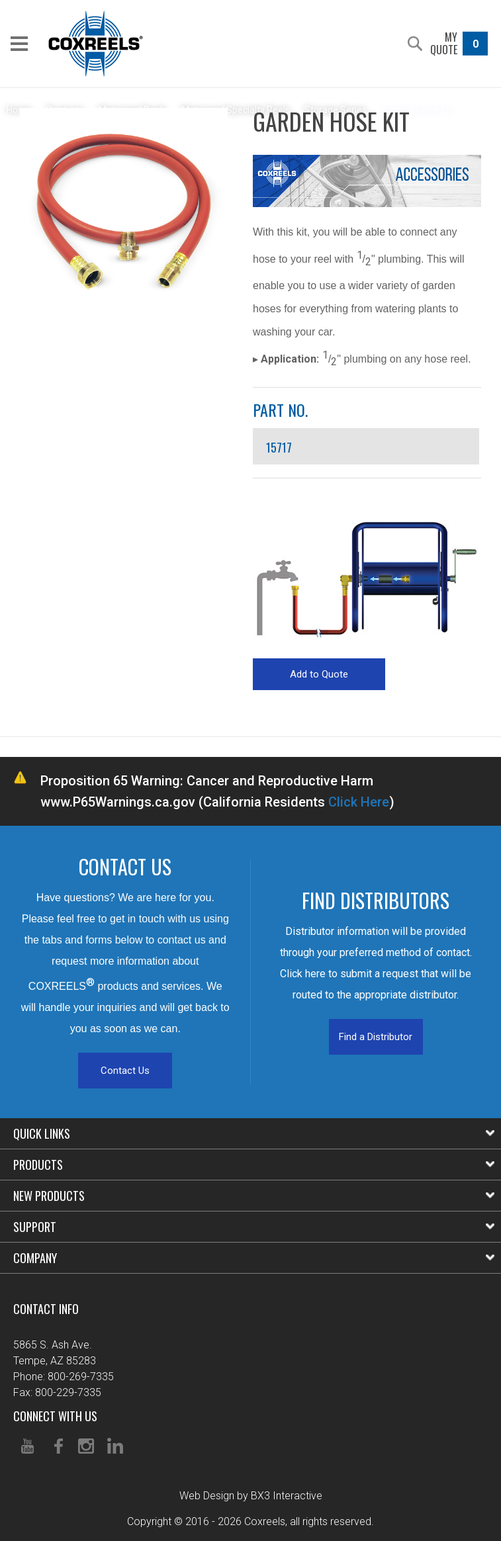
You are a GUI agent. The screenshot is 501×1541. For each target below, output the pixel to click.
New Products (253, 1195)
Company (253, 1257)
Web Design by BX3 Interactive (250, 1495)
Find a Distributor (375, 1037)
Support (253, 1226)
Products (253, 1164)
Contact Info (46, 1308)
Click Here (358, 802)
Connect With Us (55, 1416)
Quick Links (253, 1133)
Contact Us (125, 1071)
